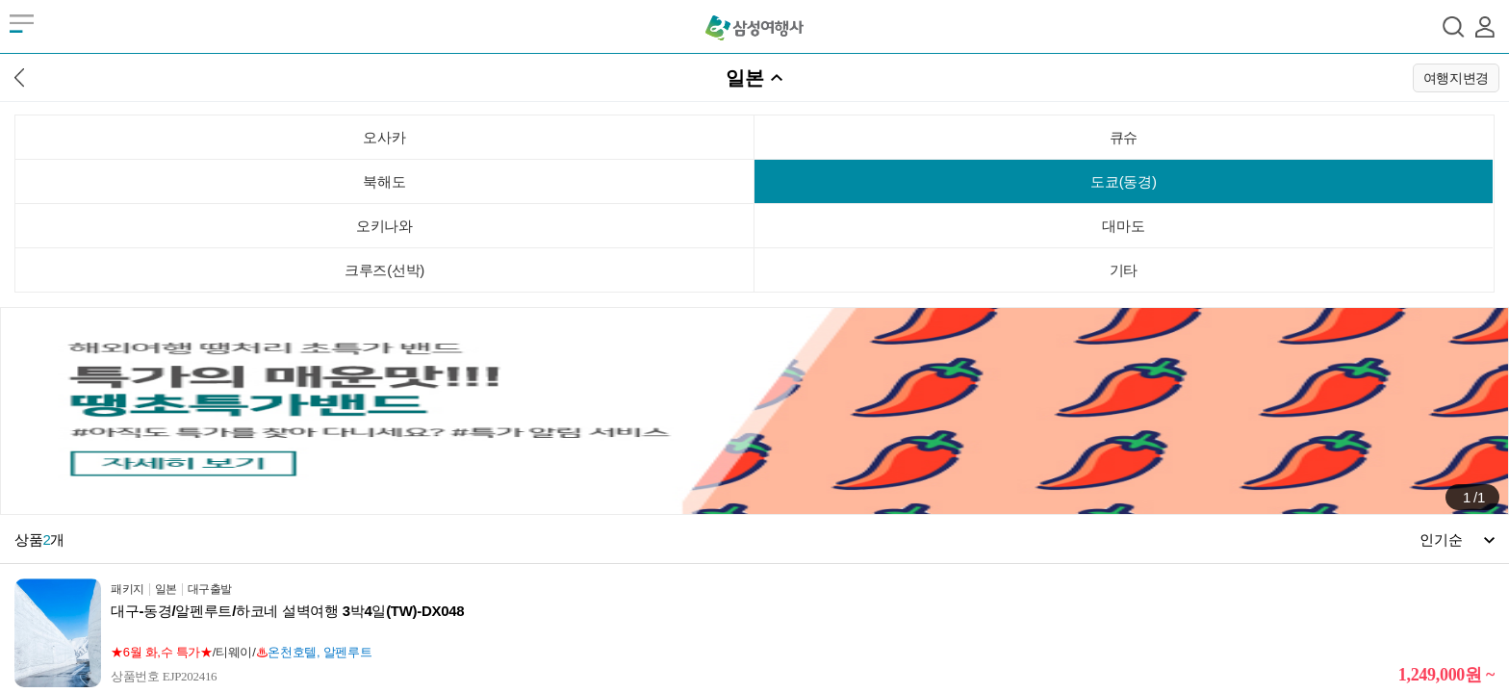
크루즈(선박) (384, 270)
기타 (1124, 270)
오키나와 (384, 226)
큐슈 (1124, 137)
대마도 (1123, 226)
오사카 (384, 137)
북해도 (384, 181)
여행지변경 (1456, 78)
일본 (744, 78)
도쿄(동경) (1123, 181)
